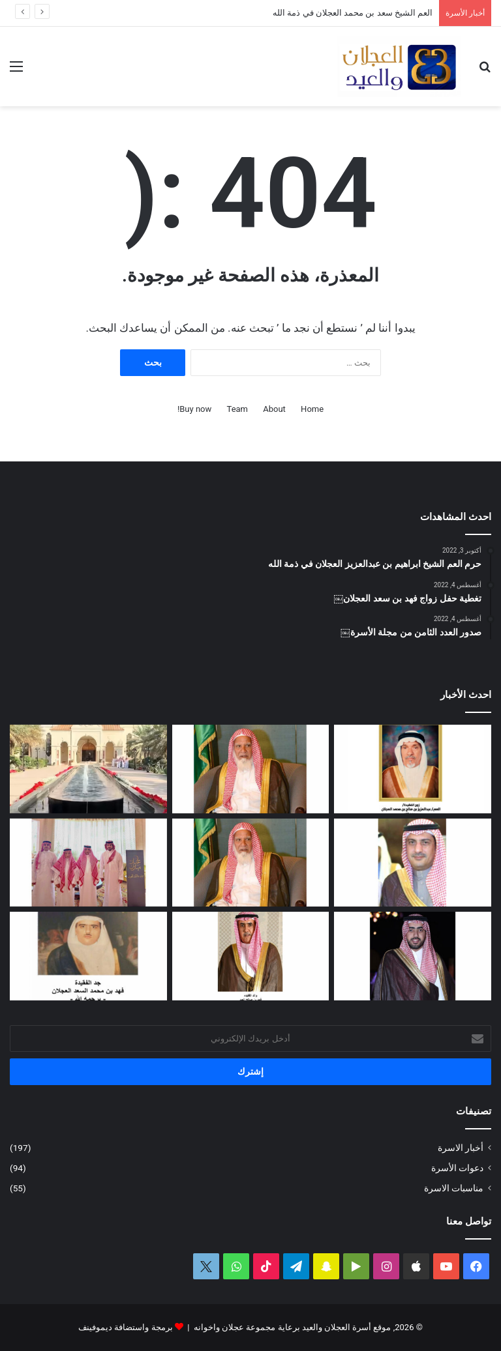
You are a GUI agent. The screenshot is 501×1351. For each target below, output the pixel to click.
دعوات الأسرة (457, 1168)
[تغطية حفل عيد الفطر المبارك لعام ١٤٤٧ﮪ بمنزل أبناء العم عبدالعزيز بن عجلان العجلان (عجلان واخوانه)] (88, 769)
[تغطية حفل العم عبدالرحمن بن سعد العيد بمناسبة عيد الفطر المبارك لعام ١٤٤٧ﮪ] (88, 863)
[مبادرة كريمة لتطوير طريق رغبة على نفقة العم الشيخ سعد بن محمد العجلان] (250, 863)
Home (312, 409)
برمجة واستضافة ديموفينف (125, 1327)
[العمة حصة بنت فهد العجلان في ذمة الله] (412, 769)
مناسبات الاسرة (453, 1188)
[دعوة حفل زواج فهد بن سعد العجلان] (412, 956)
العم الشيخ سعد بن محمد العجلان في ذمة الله (353, 13)
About (274, 409)
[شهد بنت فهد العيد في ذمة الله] (250, 956)
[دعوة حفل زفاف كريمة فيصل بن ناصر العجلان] (412, 863)
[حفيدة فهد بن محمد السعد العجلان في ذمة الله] (88, 956)
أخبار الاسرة (460, 1147)
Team (238, 409)
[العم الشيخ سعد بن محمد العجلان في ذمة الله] (250, 769)
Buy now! (194, 409)
